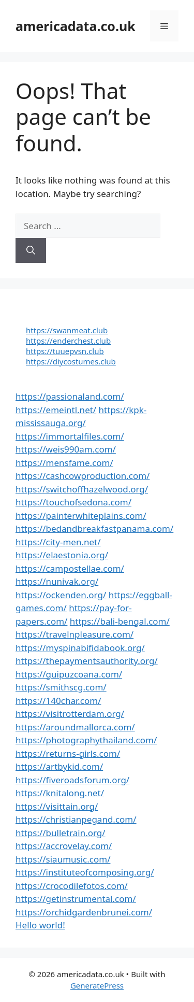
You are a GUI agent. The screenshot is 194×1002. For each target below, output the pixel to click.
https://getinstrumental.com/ (76, 899)
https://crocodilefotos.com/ (72, 886)
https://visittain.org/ (57, 806)
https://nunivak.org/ (57, 581)
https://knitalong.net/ (60, 793)
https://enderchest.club (68, 340)
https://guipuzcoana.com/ (69, 674)
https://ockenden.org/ (61, 595)
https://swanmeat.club (67, 330)
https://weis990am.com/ (66, 449)
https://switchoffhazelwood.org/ (82, 489)
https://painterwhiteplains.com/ (81, 515)
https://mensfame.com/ (64, 463)
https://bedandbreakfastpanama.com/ (94, 528)
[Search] (31, 250)
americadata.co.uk (76, 26)
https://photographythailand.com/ (86, 740)
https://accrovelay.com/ (64, 846)
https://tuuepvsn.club (65, 351)
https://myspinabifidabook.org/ (80, 648)
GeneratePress (97, 985)
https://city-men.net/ (58, 542)
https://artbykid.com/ (59, 766)
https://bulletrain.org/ (61, 833)
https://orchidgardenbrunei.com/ (84, 912)
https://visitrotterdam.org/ (70, 713)
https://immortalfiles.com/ (70, 436)
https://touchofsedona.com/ (73, 502)
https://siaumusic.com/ (63, 859)
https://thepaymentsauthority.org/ (87, 661)
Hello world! (40, 925)
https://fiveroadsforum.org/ (72, 780)
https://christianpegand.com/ (76, 819)
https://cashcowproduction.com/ (83, 476)
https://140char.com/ (58, 701)
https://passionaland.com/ (70, 396)
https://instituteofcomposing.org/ (85, 872)
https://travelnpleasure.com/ (74, 634)
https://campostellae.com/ (70, 568)
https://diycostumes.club (71, 361)
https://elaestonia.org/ (62, 555)
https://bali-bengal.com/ (120, 621)
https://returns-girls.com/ (68, 753)
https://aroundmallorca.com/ (75, 727)
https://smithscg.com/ (61, 687)
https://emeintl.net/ (56, 410)
